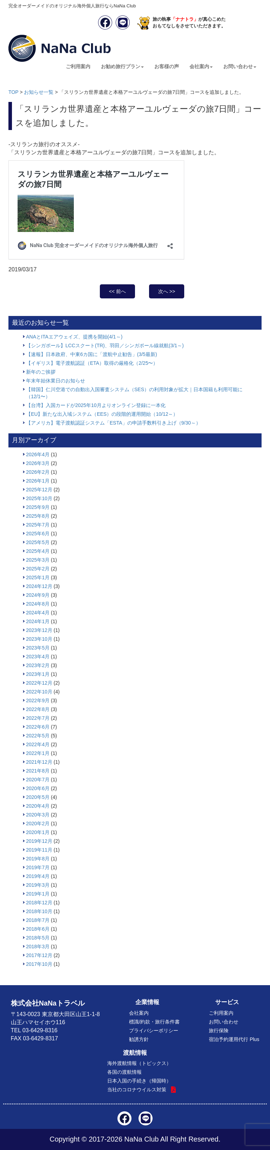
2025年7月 (38, 525)
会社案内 (201, 66)
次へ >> (166, 291)
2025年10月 (39, 498)
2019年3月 (38, 885)
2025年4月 (38, 551)
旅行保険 (219, 1030)
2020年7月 (38, 779)
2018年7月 (38, 920)
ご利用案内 (78, 66)
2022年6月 (38, 727)
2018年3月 (38, 946)
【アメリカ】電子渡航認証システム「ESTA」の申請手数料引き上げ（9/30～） (113, 423)
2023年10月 (39, 639)
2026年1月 (38, 481)
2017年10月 (39, 964)
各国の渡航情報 (124, 1072)
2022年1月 (38, 753)
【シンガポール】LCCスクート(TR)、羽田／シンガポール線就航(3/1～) (105, 345)
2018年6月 (38, 929)
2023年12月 (39, 630)
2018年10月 (39, 911)
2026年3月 (38, 463)
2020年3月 (38, 815)
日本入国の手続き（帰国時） (139, 1081)
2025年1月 (38, 577)
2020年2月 (38, 823)
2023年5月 (38, 648)
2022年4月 (38, 744)
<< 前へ (117, 291)
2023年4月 (38, 656)
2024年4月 (38, 612)
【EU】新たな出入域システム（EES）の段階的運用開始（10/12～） (102, 414)
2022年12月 (39, 683)
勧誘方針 (139, 1039)
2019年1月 (38, 894)
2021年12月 (39, 762)
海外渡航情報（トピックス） (139, 1063)
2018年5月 (38, 938)
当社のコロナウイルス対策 (136, 1089)
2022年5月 (38, 735)
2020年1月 (38, 832)
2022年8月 (38, 709)
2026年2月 (38, 472)
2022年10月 (39, 691)
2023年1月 (38, 674)
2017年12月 (39, 955)
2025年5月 (38, 542)
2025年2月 (38, 568)
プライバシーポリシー (153, 1030)
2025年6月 (38, 533)
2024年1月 (38, 621)
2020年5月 (38, 797)
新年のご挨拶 (41, 372)
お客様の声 (166, 66)
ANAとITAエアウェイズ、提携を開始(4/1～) (74, 337)
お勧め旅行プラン (122, 66)
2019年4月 (38, 876)
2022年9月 (38, 700)
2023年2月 (38, 665)
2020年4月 (38, 806)
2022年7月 (38, 718)
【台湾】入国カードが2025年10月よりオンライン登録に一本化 (96, 405)
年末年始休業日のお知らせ (55, 380)
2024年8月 (38, 604)
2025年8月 (38, 516)
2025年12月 (39, 489)
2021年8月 (38, 771)
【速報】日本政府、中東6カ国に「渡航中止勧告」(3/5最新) (91, 354)
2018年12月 (39, 902)
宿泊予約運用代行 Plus (234, 1039)
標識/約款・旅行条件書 (154, 1022)
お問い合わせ (239, 66)
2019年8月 (38, 858)
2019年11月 (39, 850)
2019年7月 (38, 867)
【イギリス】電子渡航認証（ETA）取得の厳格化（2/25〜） (92, 363)
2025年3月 (38, 560)
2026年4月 (38, 454)
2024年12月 (39, 586)
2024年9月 (38, 595)
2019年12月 (39, 841)
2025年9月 (38, 507)
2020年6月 (38, 788)
